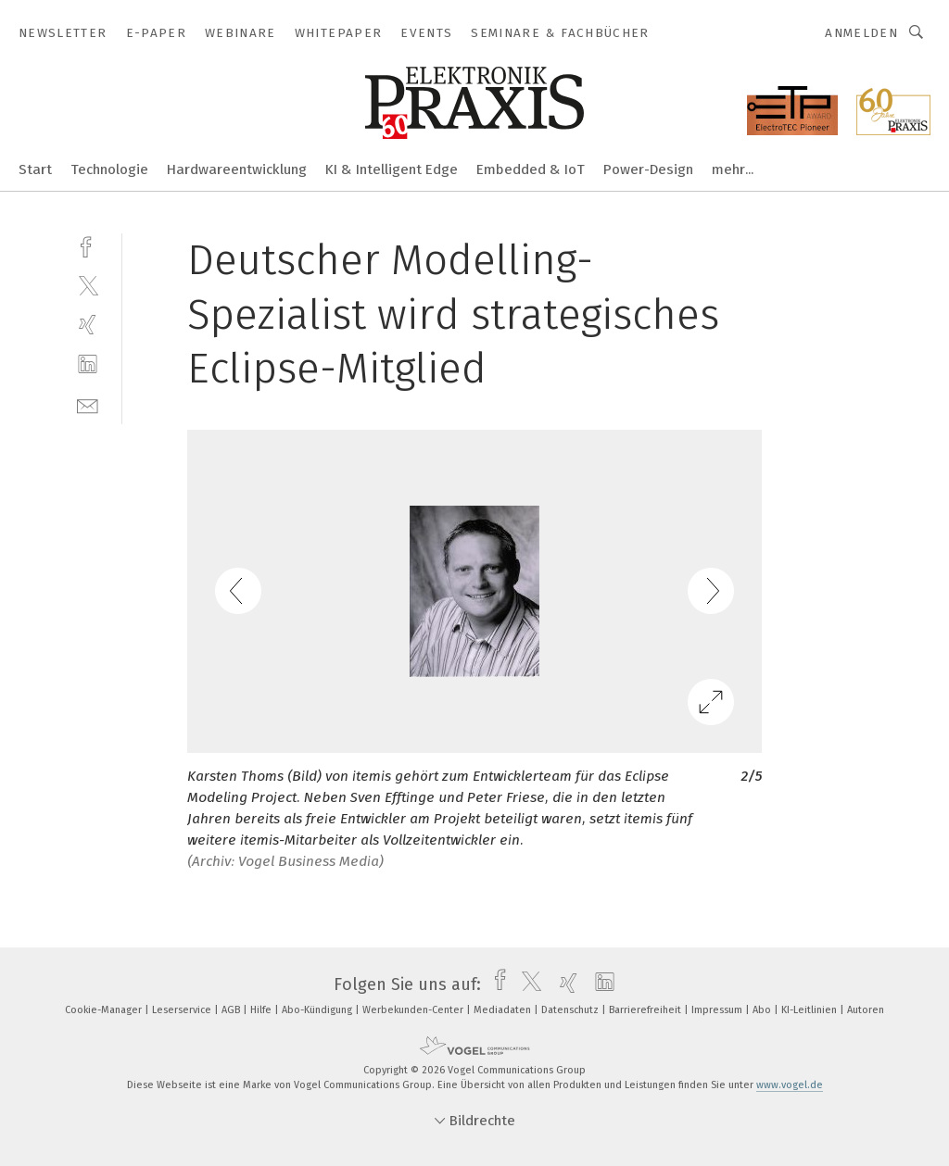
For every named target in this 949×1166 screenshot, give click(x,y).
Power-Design (648, 169)
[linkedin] (87, 364)
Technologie (109, 169)
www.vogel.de (789, 1085)
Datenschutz (571, 1010)
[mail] (87, 404)
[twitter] (87, 284)
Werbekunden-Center (414, 1010)
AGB (232, 1010)
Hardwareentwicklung (237, 169)
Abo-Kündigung (318, 1010)
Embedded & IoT (530, 169)
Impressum (718, 1010)
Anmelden (861, 33)
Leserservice (183, 1010)
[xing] (87, 324)
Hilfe (262, 1010)
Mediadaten (504, 1010)
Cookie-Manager (105, 1010)
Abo (763, 1010)
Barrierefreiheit (646, 1010)
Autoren (865, 1010)
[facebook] (87, 245)
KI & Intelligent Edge (391, 169)
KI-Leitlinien (810, 1010)
